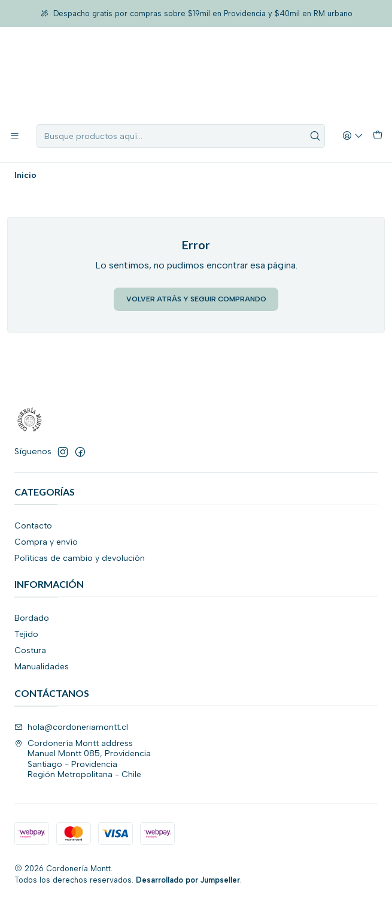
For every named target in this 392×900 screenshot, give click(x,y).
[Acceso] (352, 136)
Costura (30, 650)
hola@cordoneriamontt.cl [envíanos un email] (71, 727)
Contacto (33, 526)
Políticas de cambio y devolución (79, 558)
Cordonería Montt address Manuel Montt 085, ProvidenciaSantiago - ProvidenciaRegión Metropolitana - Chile (82, 759)
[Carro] (377, 136)
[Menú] (14, 136)
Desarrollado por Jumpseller (188, 879)
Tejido (26, 634)
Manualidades (41, 667)
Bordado (31, 618)
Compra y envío (46, 542)
